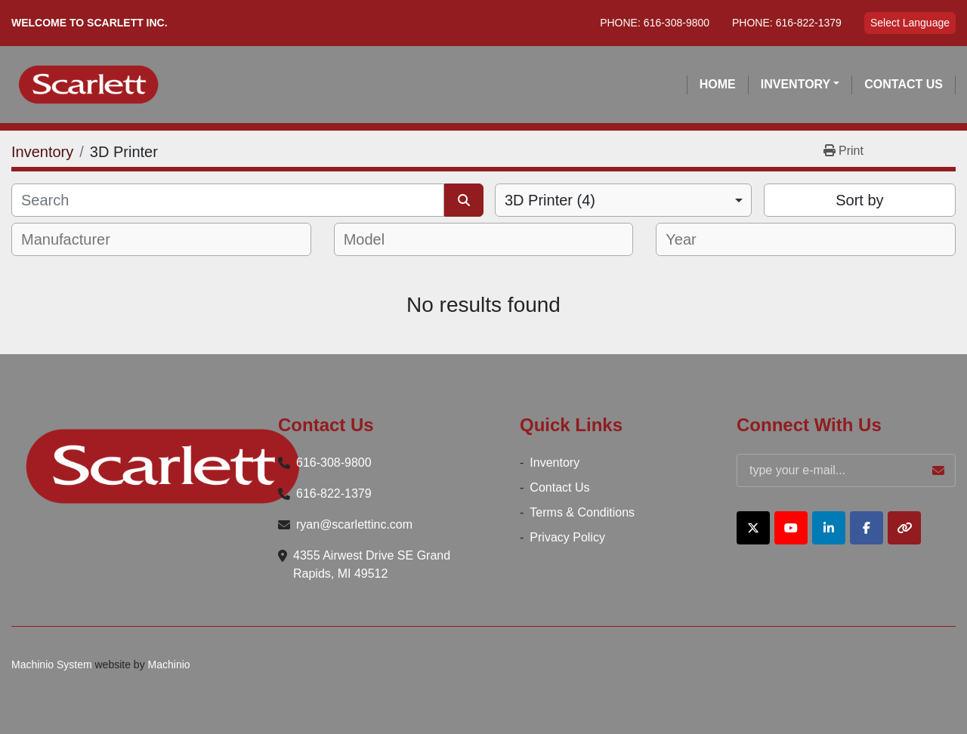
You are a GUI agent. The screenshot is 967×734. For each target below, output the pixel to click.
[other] (904, 527)
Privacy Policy (567, 537)
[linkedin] (828, 527)
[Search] (227, 200)
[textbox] (76, 239)
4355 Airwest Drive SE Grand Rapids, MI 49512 (371, 564)
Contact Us (903, 84)
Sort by (859, 200)
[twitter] (753, 527)
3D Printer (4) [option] (550, 200)
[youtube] (791, 527)
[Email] (846, 470)
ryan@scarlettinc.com (354, 524)
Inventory (795, 84)
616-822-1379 (809, 23)
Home (718, 84)
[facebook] (866, 527)
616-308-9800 (676, 23)
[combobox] (623, 200)
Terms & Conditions (582, 512)
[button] (800, 85)
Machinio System (51, 664)
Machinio (169, 664)
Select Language (910, 23)
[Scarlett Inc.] (162, 466)
